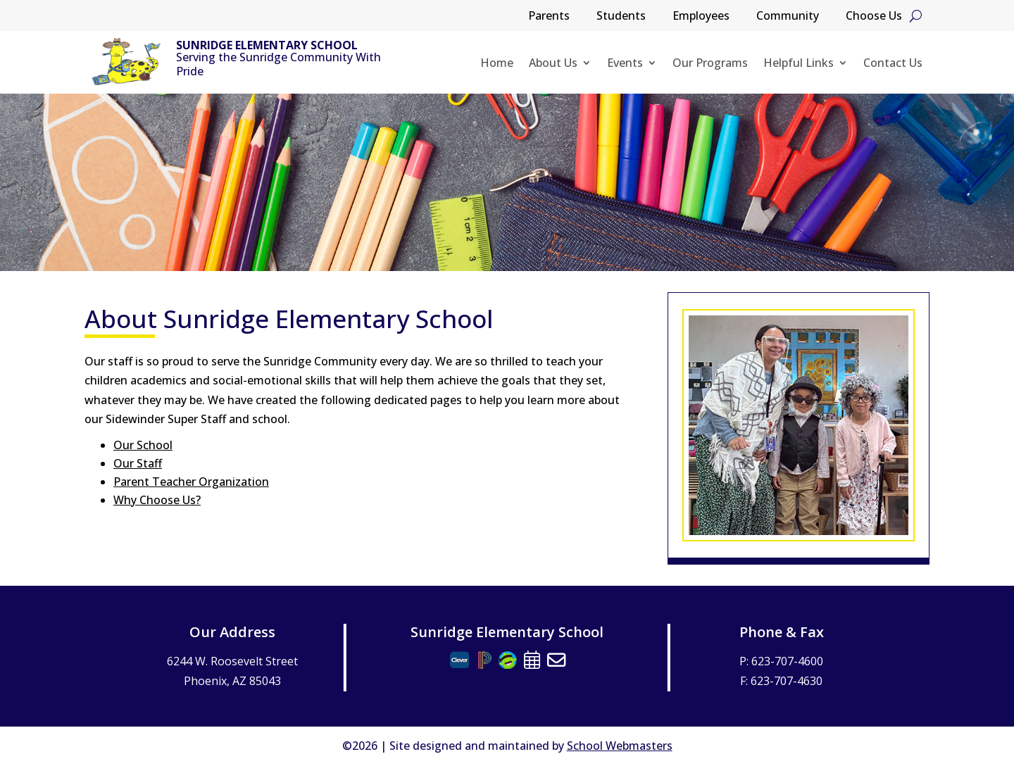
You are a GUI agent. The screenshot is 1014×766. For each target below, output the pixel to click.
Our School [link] (143, 445)
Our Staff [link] (137, 463)
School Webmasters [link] (619, 745)
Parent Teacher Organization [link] (191, 481)
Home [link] (496, 64)
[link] (127, 62)
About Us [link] (553, 64)
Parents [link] (549, 17)
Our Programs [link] (710, 64)
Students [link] (621, 17)
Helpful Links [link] (798, 64)
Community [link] (787, 17)
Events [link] (625, 64)
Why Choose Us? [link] (157, 500)
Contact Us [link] (892, 64)
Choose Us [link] (874, 17)
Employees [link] (701, 17)
